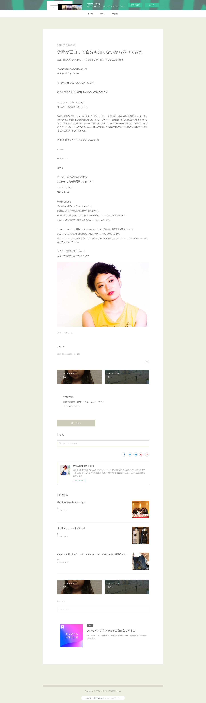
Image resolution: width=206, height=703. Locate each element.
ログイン (152, 5)
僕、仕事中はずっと (65, 560)
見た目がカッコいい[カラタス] (71, 528)
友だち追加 (76, 423)
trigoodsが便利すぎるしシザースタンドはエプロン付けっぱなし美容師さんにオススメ (96, 554)
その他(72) (68, 354)
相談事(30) (60, 354)
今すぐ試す (135, 5)
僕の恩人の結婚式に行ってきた (71, 502)
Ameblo (101, 14)
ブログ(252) (76, 354)
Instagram (114, 14)
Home (90, 14)
